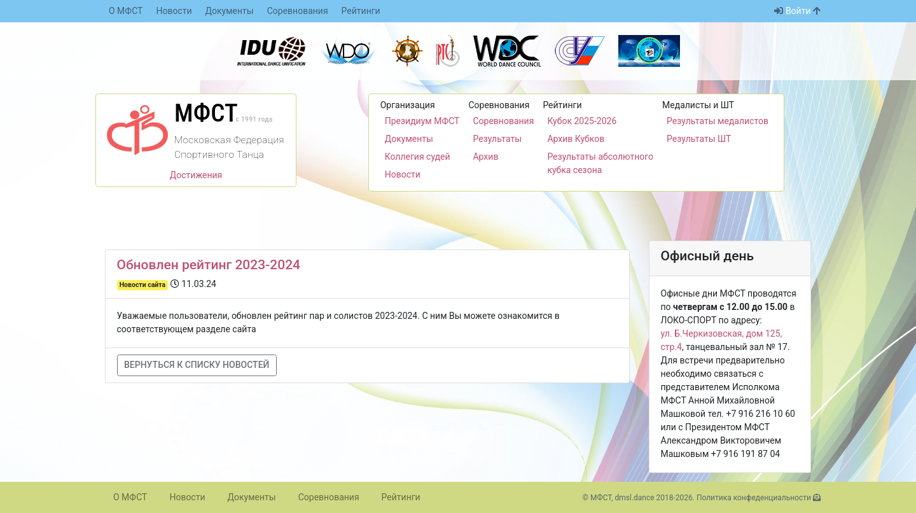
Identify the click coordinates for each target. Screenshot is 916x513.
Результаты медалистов (717, 121)
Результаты (497, 139)
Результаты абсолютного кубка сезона (600, 163)
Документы (229, 11)
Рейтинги (361, 11)
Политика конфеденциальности (754, 497)
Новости (173, 11)
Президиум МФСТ (422, 121)
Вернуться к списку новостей (196, 365)
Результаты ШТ (699, 139)
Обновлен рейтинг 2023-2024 (209, 264)
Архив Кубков (575, 139)
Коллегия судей (417, 156)
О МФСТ (125, 11)
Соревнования (297, 11)
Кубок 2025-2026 (581, 121)
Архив (485, 156)
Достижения (196, 175)
